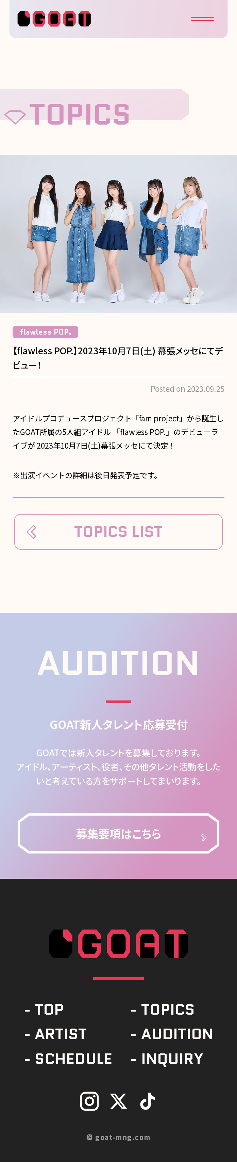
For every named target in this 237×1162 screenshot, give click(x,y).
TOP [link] (49, 1009)
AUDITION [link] (177, 1034)
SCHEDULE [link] (73, 1058)
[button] (202, 18)
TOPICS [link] (168, 1009)
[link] (118, 833)
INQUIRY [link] (172, 1058)
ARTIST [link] (61, 1034)
